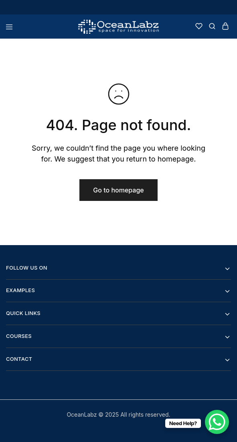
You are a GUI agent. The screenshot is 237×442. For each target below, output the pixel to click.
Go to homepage (118, 190)
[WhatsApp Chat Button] (217, 422)
